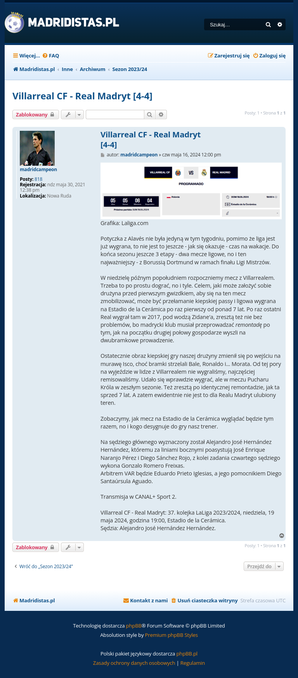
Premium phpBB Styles (171, 634)
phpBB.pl (187, 653)
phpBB (134, 625)
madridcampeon (38, 169)
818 (38, 179)
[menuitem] (50, 55)
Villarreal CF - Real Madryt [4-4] (82, 95)
